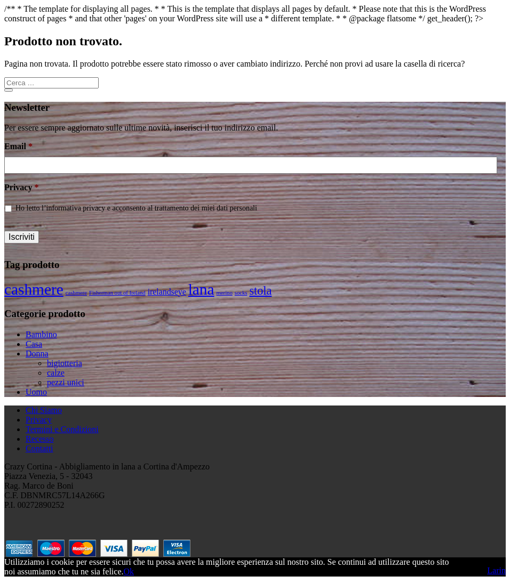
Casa (34, 343)
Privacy (21, 187)
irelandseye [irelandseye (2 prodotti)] (167, 291)
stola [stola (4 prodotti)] (260, 290)
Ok (128, 571)
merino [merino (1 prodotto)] (225, 293)
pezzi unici (65, 382)
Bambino (41, 334)
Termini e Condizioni (62, 429)
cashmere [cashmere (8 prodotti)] (33, 289)
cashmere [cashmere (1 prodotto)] (76, 293)
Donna (37, 353)
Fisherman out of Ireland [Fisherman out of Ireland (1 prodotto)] (117, 293)
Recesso (39, 438)
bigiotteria (64, 363)
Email (18, 146)
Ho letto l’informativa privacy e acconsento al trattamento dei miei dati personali (136, 208)
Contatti (39, 448)
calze (56, 372)
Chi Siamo (44, 410)
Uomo (36, 391)
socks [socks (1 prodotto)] (241, 293)
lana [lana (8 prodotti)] (201, 289)
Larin (496, 570)
